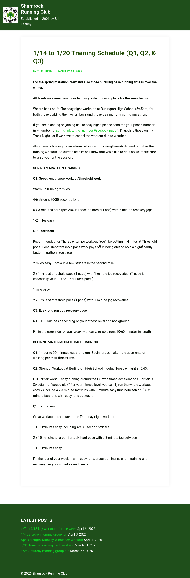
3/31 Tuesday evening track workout (47, 545)
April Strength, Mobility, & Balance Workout (52, 540)
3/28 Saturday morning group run (45, 551)
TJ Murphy (45, 71)
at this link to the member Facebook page (86, 130)
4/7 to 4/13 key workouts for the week (49, 529)
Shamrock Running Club (36, 9)
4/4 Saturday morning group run (44, 534)
